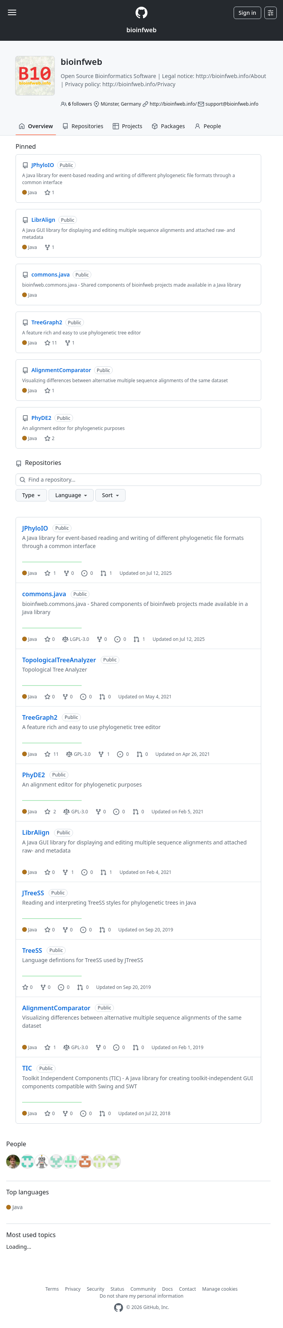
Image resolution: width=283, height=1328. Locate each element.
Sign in (247, 12)
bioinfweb (141, 30)
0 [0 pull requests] (105, 696)
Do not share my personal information (141, 1296)
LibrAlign (35, 832)
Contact (187, 1289)
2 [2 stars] (50, 811)
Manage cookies (220, 1289)
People (207, 126)
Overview (36, 126)
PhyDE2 (33, 775)
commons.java (44, 594)
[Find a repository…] (138, 479)
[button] (31, 495)
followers (80, 104)
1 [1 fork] (104, 754)
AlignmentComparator (56, 1008)
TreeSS (32, 950)
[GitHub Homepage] (118, 1307)
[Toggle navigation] (12, 12)
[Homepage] (141, 12)
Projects (127, 126)
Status (117, 1289)
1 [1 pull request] (106, 573)
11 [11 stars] (51, 754)
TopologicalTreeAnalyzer (59, 660)
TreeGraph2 (40, 717)
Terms (52, 1289)
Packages (168, 126)
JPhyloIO (35, 528)
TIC (27, 1068)
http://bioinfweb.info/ (173, 104)
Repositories (82, 126)
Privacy (72, 1289)
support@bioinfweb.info (231, 104)
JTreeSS (33, 893)
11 (50, 342)
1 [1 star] (50, 573)
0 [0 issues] (87, 573)
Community (143, 1289)
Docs (167, 1289)
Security (95, 1289)
